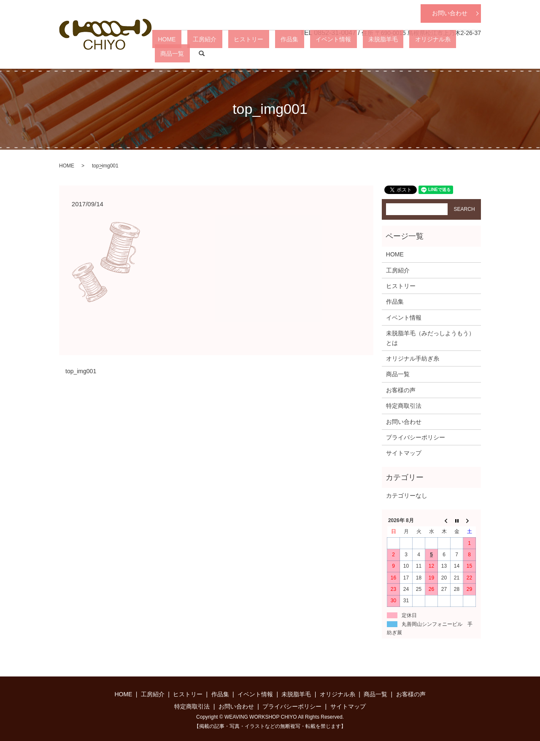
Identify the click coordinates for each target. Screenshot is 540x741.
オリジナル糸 (415, 53)
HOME (217, 53)
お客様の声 (401, 390)
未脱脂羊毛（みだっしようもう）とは (430, 338)
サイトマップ (403, 453)
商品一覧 (450, 53)
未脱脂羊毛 (377, 53)
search (474, 53)
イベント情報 (338, 53)
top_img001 (80, 371)
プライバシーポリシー (415, 437)
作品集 (306, 53)
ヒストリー (276, 53)
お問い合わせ (449, 13)
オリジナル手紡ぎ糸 (412, 358)
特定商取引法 (403, 405)
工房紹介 (244, 53)
